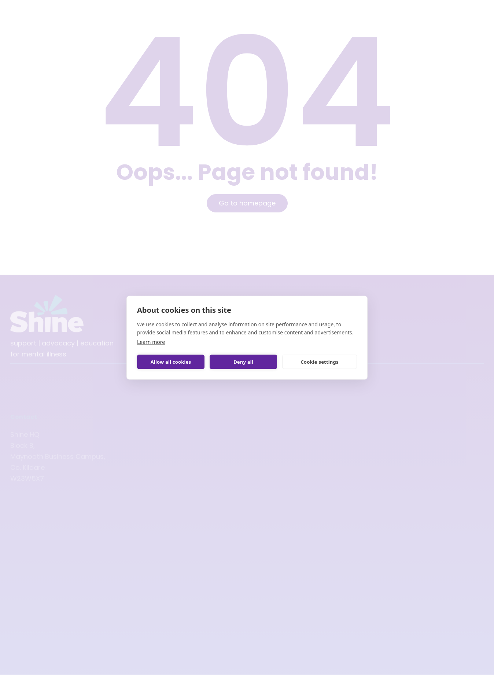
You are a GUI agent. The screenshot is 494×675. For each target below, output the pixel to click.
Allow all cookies (171, 362)
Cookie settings (319, 362)
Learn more (151, 341)
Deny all (243, 362)
